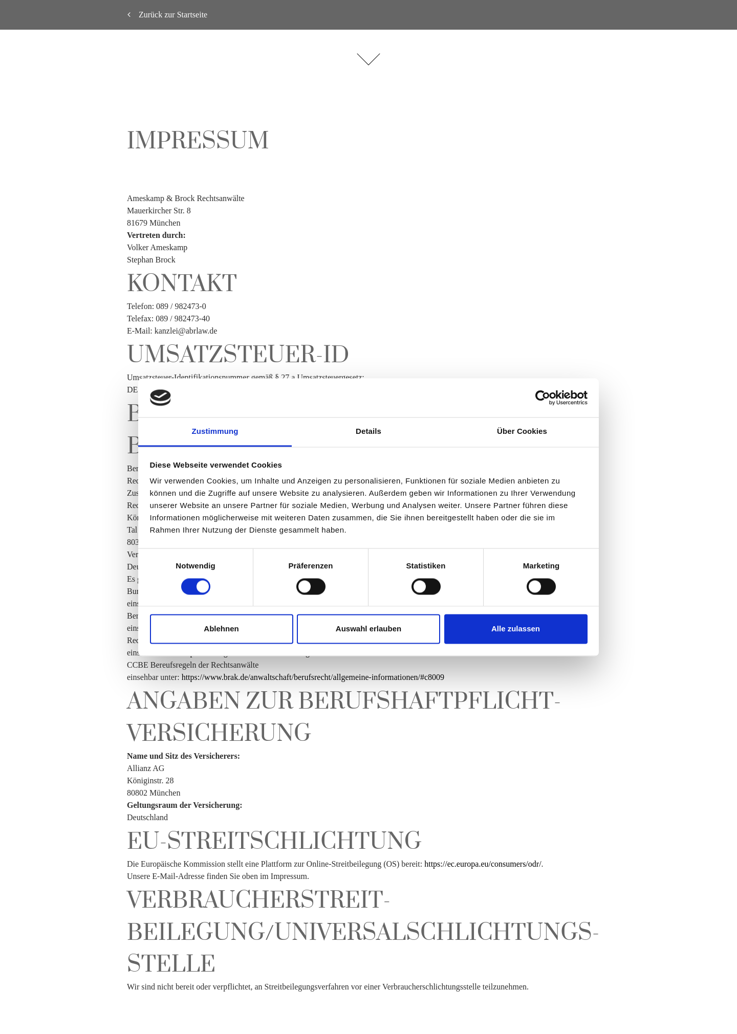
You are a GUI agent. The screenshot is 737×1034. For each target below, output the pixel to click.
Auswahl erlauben (368, 629)
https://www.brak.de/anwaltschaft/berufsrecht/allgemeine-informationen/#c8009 (313, 677)
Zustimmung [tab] (215, 431)
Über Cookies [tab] (522, 431)
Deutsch (712, 509)
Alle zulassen (515, 629)
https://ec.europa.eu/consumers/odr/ (482, 864)
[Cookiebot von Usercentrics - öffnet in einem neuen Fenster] (543, 397)
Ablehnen (221, 629)
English (712, 525)
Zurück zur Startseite (167, 14)
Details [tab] (368, 431)
